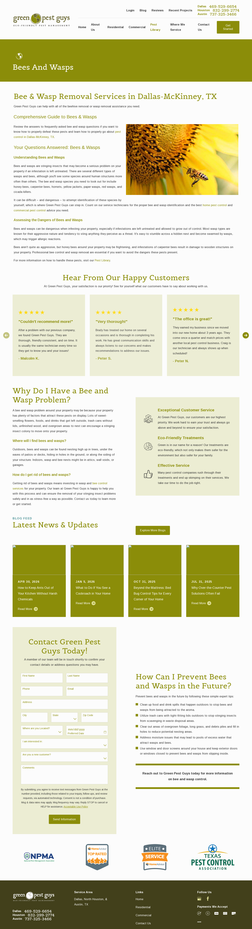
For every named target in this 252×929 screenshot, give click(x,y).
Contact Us (143, 923)
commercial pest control (30, 210)
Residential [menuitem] (115, 27)
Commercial (143, 915)
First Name (28, 675)
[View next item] (246, 335)
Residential (143, 907)
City (24, 715)
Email (70, 688)
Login (130, 10)
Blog (143, 10)
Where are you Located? (36, 728)
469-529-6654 (223, 6)
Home (139, 899)
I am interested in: (32, 741)
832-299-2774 (226, 10)
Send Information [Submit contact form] (64, 819)
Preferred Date (75, 733)
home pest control (215, 205)
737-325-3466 (223, 14)
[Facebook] (208, 899)
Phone (25, 688)
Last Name (73, 675)
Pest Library (102, 260)
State (55, 715)
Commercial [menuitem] (137, 27)
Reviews (158, 10)
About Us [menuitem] (95, 27)
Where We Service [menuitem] (177, 27)
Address (27, 702)
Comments (28, 767)
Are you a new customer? (36, 754)
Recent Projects (180, 10)
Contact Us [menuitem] (203, 27)
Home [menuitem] (82, 27)
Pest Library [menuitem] (155, 27)
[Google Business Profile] (199, 899)
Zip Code (87, 715)
